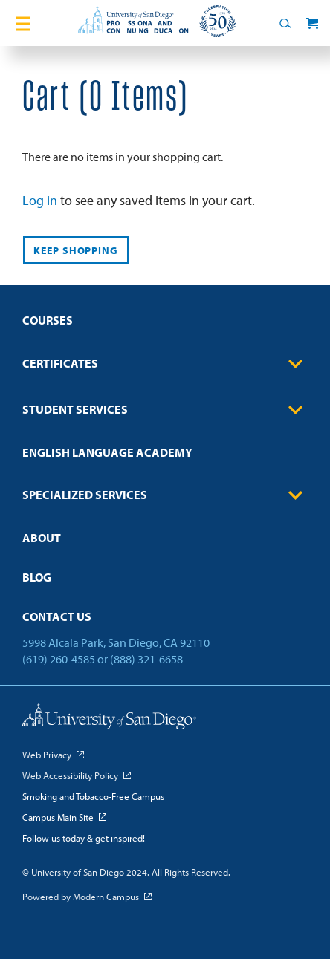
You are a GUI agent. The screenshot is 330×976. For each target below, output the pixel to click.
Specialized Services (165, 495)
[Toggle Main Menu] (23, 23)
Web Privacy (46, 755)
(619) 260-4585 (58, 658)
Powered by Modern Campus (80, 896)
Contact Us (56, 616)
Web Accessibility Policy (70, 775)
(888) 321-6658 (146, 658)
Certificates (165, 364)
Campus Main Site (58, 817)
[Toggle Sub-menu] (296, 364)
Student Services (165, 410)
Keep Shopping (75, 250)
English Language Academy (107, 452)
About (41, 537)
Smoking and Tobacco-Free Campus (93, 796)
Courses (47, 320)
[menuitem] (165, 325)
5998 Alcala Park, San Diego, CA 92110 (116, 642)
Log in (39, 200)
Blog (36, 577)
